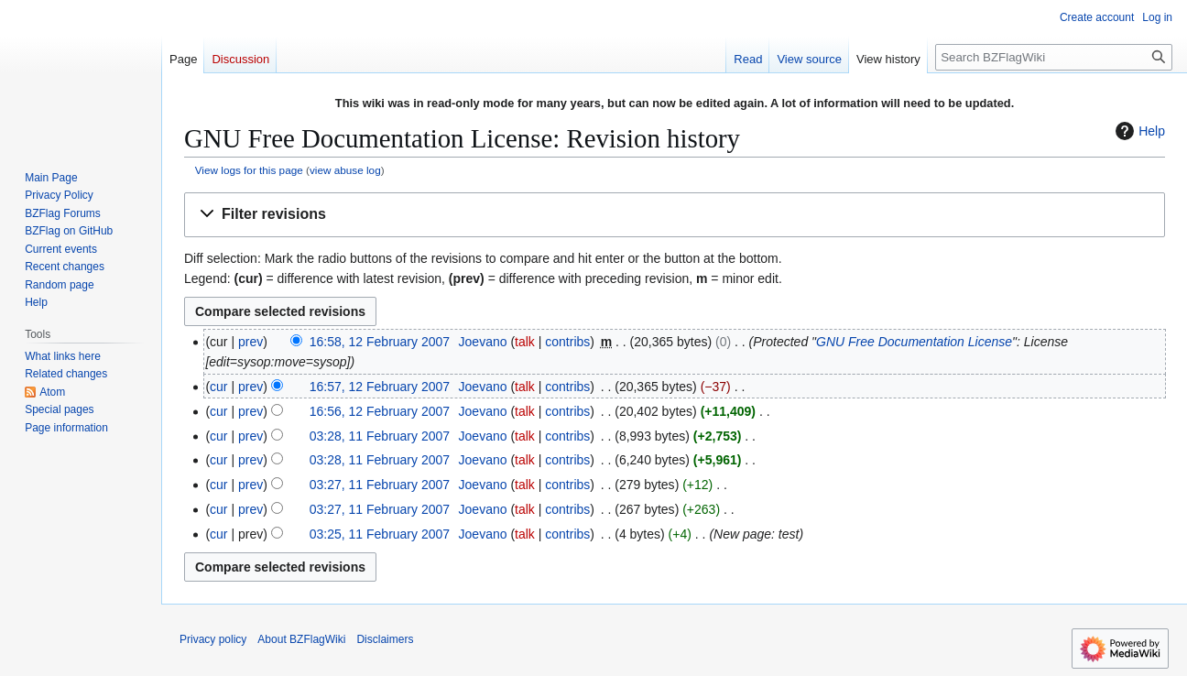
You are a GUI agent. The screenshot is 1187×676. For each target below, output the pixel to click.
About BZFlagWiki (301, 639)
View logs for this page (249, 170)
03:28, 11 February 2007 (380, 436)
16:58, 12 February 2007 (380, 341)
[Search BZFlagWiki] (1053, 57)
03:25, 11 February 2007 (380, 534)
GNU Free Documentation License (914, 341)
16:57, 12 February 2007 (380, 386)
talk (525, 341)
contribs (567, 341)
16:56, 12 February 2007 (380, 411)
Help (1138, 131)
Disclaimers (384, 639)
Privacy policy (213, 639)
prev (250, 341)
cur (218, 386)
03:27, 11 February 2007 (380, 484)
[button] (674, 215)
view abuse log (345, 170)
